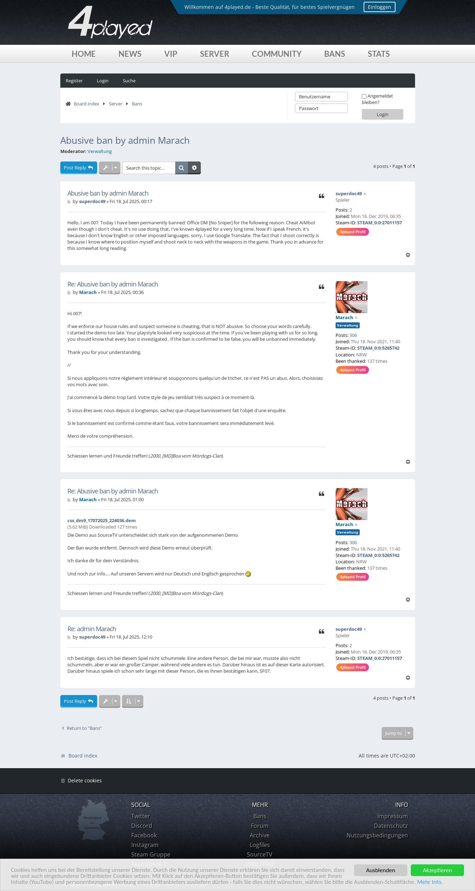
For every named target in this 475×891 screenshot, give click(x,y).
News (130, 54)
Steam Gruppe (150, 854)
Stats (379, 54)
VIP (170, 54)
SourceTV (259, 854)
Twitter (140, 816)
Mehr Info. (431, 883)
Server (214, 54)
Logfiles (260, 845)
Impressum (392, 816)
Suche (129, 80)
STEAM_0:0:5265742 (378, 348)
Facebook (144, 835)
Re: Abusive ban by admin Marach (112, 284)
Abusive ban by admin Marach (125, 140)
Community (277, 54)
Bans (334, 54)
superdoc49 (349, 193)
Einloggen (379, 7)
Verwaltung (100, 151)
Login (103, 80)
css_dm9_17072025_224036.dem (101, 520)
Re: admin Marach (91, 629)
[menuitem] (81, 780)
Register (74, 80)
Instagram (145, 845)
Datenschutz (391, 826)
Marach (344, 317)
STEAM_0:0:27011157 (379, 222)
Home (84, 54)
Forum (260, 826)
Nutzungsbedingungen (377, 835)
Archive (260, 835)
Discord (141, 826)
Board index (86, 103)
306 (353, 335)
